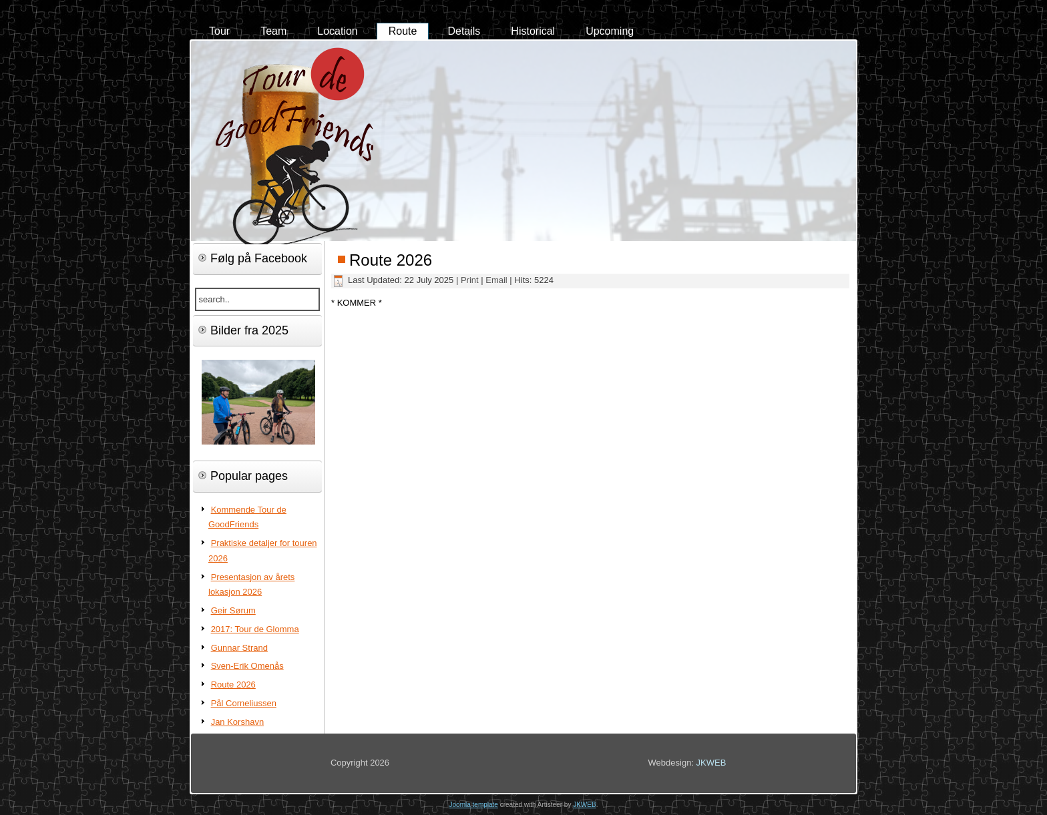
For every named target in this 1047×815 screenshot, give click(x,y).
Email (497, 280)
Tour (219, 31)
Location (337, 31)
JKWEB (711, 763)
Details (463, 31)
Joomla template (473, 804)
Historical (533, 31)
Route (403, 31)
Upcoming (610, 31)
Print (471, 280)
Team (273, 31)
